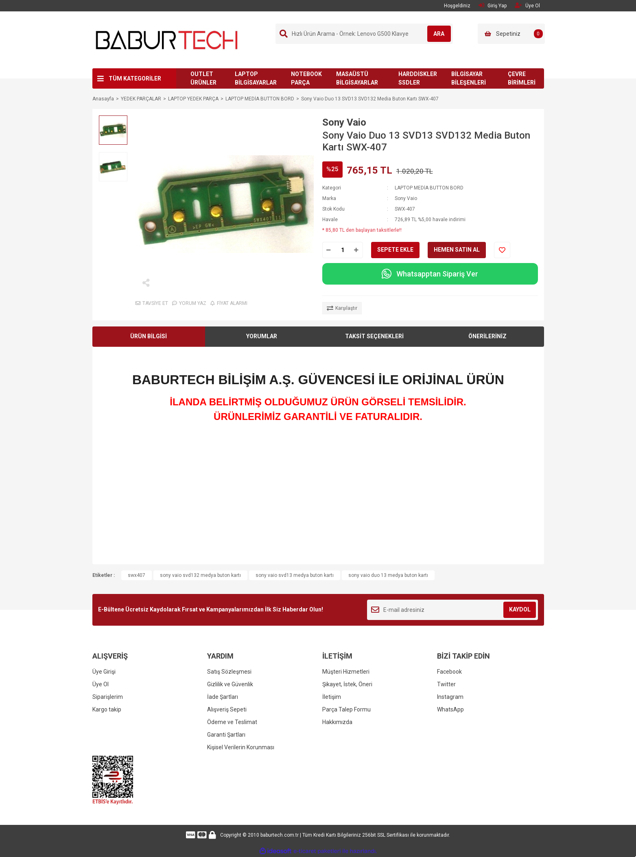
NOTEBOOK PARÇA (306, 78)
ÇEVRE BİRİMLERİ (521, 78)
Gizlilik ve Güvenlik (230, 684)
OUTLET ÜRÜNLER (203, 78)
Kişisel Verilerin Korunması (240, 747)
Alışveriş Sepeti (227, 709)
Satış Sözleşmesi (229, 671)
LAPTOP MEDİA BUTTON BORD (429, 188)
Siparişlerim (107, 697)
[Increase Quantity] (356, 250)
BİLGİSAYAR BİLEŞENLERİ (468, 78)
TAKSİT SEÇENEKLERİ (374, 336)
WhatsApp (450, 709)
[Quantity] (342, 250)
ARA (434, 33)
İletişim (331, 697)
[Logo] (167, 39)
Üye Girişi (104, 671)
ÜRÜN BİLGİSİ (148, 336)
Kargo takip (106, 709)
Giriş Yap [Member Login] (493, 5)
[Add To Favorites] (502, 250)
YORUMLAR (261, 336)
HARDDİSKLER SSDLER (417, 78)
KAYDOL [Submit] (520, 609)
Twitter (446, 684)
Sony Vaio (344, 122)
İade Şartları (222, 697)
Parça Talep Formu (346, 709)
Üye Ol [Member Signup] (527, 5)
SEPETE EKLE (395, 249)
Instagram (450, 697)
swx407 (136, 575)
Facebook (449, 671)
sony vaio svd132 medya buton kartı (200, 575)
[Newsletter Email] (452, 610)
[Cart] (511, 34)
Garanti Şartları (226, 734)
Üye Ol (100, 684)
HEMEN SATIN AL (457, 249)
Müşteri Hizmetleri (345, 671)
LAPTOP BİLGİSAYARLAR (256, 78)
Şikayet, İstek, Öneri (347, 684)
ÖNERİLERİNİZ (487, 336)
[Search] (364, 34)
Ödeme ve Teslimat (232, 722)
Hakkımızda (337, 722)
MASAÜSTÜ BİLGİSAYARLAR (357, 78)
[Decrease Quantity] (329, 250)
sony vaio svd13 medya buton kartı (295, 575)
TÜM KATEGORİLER (135, 78)
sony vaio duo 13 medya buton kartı (388, 575)
